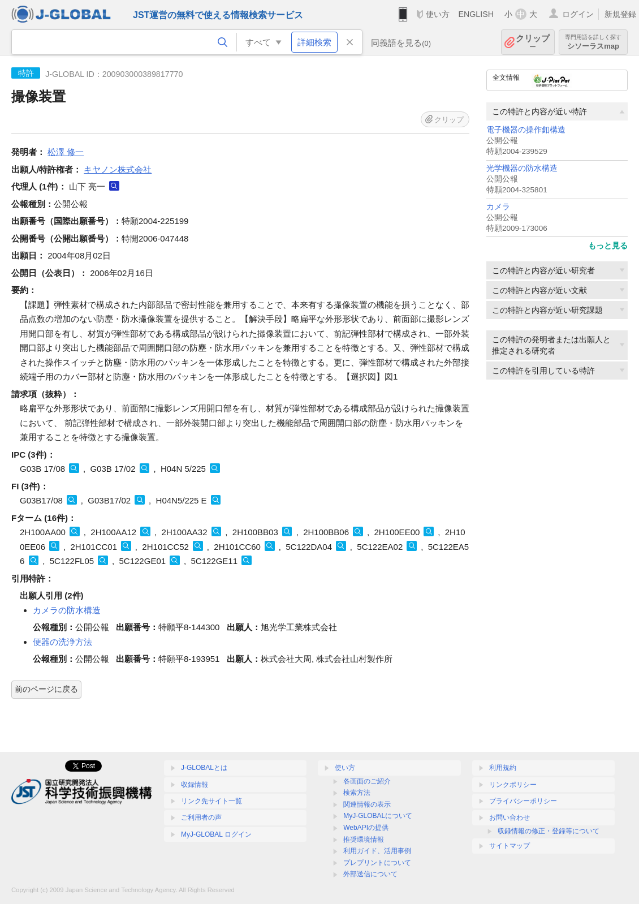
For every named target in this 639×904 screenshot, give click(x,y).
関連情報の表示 (367, 804)
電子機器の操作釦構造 (525, 130)
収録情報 (194, 785)
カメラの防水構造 (67, 610)
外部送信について (370, 874)
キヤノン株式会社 (118, 169)
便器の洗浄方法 (62, 642)
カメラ (498, 207)
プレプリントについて (377, 863)
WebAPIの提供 (365, 828)
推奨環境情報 (363, 839)
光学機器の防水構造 (522, 168)
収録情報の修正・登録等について (548, 831)
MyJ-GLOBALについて (377, 816)
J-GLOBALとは (204, 768)
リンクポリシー (513, 785)
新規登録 (620, 14)
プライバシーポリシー (523, 801)
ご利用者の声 (201, 817)
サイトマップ (509, 846)
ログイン (578, 14)
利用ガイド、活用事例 (377, 851)
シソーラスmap (593, 42)
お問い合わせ (509, 817)
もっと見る (608, 245)
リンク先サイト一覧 (211, 801)
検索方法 (356, 793)
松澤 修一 (66, 152)
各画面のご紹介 (367, 781)
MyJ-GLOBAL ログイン (216, 834)
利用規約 (502, 768)
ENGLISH (476, 14)
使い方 (438, 14)
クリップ (533, 42)
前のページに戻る (46, 689)
